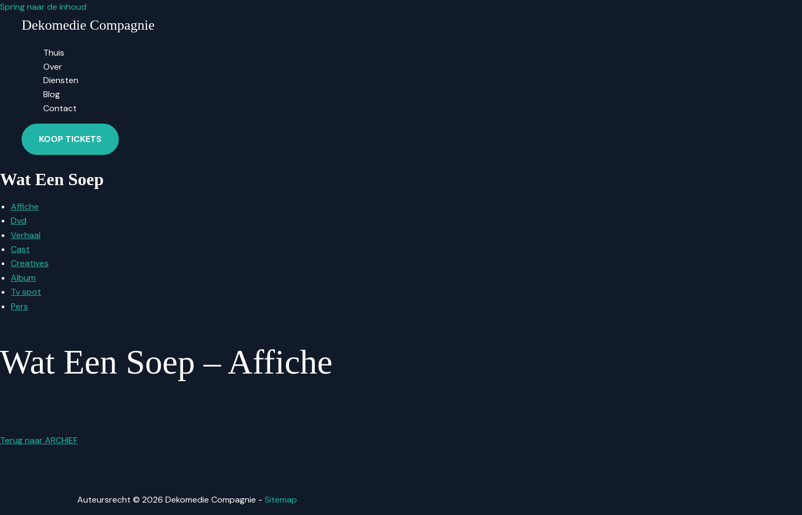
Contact (60, 108)
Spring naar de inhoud (43, 6)
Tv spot (26, 291)
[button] (70, 139)
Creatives (30, 263)
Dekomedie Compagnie (88, 25)
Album (23, 277)
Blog (51, 94)
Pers (19, 306)
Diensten (60, 80)
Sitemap (281, 499)
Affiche (25, 206)
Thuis (53, 52)
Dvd (18, 220)
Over (52, 66)
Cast (20, 249)
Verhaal (26, 235)
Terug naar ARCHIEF (39, 440)
